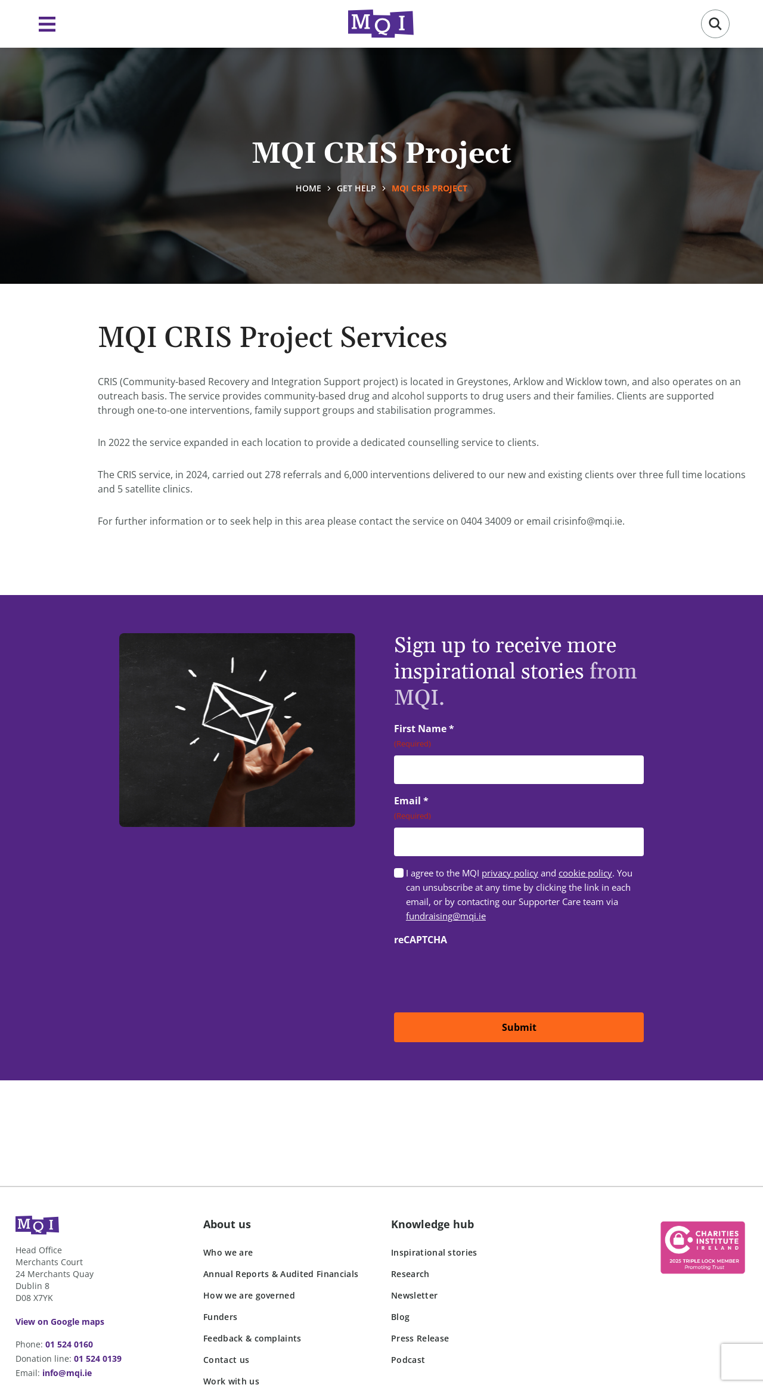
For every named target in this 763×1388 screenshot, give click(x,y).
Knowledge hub (432, 1224)
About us (227, 1224)
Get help (356, 188)
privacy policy (510, 873)
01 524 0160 (69, 1344)
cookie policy (585, 873)
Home (308, 188)
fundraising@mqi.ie (446, 916)
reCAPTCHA (420, 939)
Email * (430, 808)
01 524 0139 (98, 1358)
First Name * (442, 736)
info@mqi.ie (67, 1372)
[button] (715, 24)
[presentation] (484, 975)
